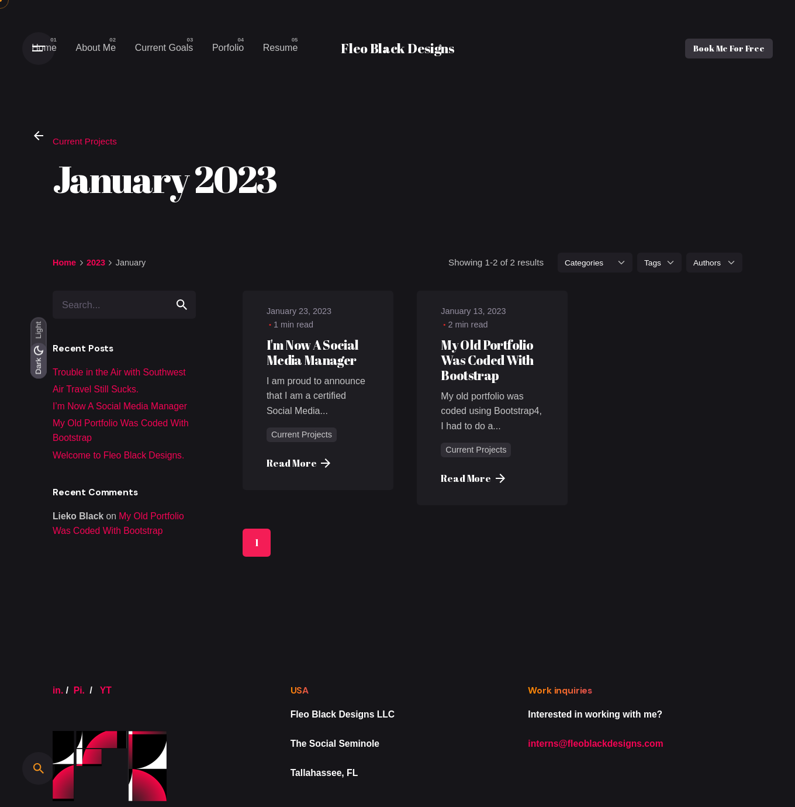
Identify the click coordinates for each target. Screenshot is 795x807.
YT (106, 690)
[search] (182, 305)
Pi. (79, 690)
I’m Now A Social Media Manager (120, 406)
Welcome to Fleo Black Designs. (118, 455)
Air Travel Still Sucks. (96, 389)
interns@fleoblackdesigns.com (595, 744)
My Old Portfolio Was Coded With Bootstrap (487, 360)
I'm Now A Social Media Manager (313, 352)
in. (58, 690)
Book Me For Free (729, 48)
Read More (299, 463)
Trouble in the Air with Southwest (119, 372)
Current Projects (85, 141)
